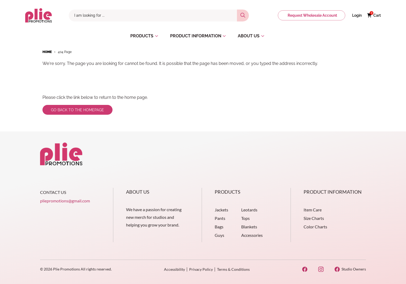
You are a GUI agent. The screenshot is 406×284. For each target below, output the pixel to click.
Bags (219, 226)
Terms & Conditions (233, 269)
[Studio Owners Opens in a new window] (350, 269)
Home (47, 52)
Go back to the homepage (77, 110)
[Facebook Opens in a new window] (305, 269)
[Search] (243, 15)
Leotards (249, 209)
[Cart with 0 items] (374, 15)
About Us (137, 192)
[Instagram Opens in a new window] (321, 269)
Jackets (221, 209)
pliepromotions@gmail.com (65, 200)
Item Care (313, 209)
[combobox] (153, 15)
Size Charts (314, 218)
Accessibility (174, 269)
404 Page (65, 52)
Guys (219, 235)
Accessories (252, 235)
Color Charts (315, 226)
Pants (220, 218)
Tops (245, 218)
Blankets (249, 226)
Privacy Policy (201, 269)
